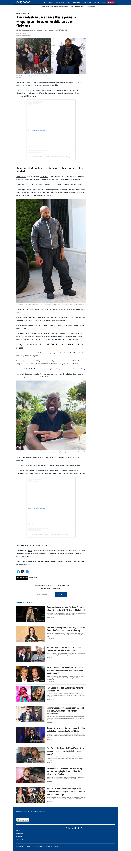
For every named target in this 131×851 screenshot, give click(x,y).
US (44, 2)
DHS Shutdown (90, 6)
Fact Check (76, 2)
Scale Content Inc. (32, 811)
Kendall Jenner (59, 553)
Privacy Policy (19, 833)
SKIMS (22, 90)
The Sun (29, 190)
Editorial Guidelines (21, 830)
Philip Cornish (21, 176)
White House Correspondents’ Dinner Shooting (54, 6)
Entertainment (60, 2)
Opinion (96, 2)
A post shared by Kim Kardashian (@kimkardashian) (51, 157)
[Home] (23, 2)
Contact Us (43, 828)
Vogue (30, 550)
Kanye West (44, 176)
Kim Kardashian (44, 82)
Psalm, (42, 93)
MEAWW (18, 811)
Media (103, 2)
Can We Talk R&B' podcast (73, 353)
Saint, (26, 93)
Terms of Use (19, 839)
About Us (18, 828)
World (68, 2)
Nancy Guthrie (79, 6)
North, (18, 93)
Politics (50, 2)
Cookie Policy (19, 836)
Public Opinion (87, 2)
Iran (72, 6)
